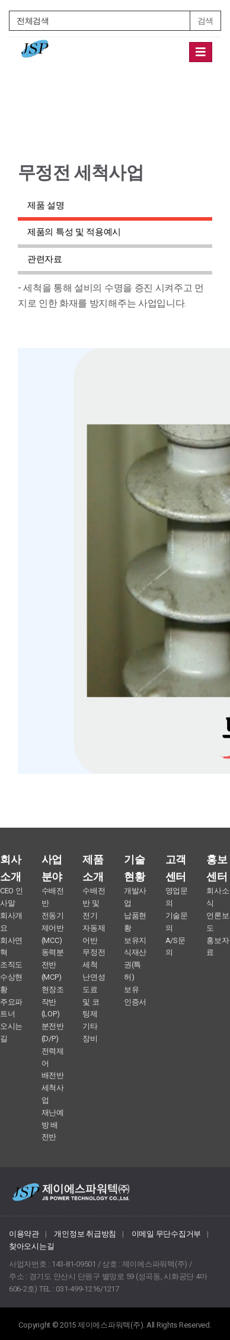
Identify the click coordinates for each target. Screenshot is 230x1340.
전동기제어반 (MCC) (52, 928)
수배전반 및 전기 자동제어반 (93, 915)
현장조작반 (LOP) (52, 1002)
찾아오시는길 (31, 1246)
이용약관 (24, 1233)
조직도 (11, 964)
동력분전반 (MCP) (52, 964)
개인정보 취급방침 (85, 1233)
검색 (205, 20)
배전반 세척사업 (52, 1088)
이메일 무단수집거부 (166, 1233)
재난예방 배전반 (52, 1125)
